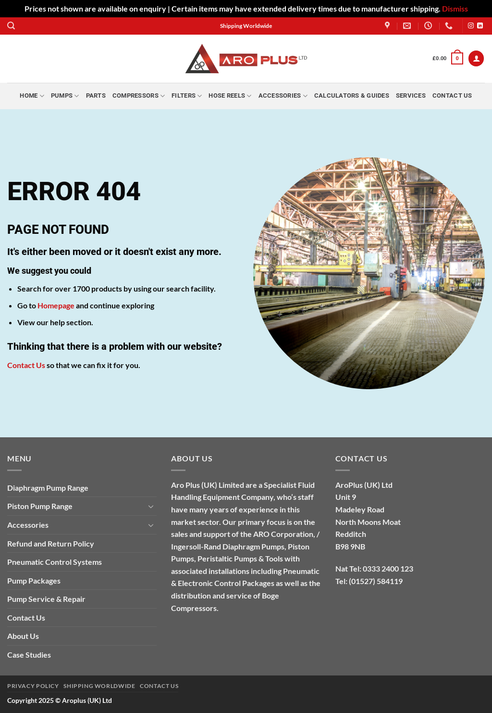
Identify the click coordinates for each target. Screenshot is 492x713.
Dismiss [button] (455, 8)
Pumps (65, 96)
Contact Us (452, 95)
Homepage (55, 305)
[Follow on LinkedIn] (480, 26)
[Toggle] (151, 506)
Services (411, 95)
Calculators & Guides (351, 95)
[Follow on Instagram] (471, 26)
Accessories (283, 96)
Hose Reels (230, 96)
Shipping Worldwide (99, 685)
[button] (11, 26)
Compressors (138, 96)
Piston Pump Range (40, 505)
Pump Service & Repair (46, 598)
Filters (187, 96)
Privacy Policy (33, 685)
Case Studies (29, 654)
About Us (23, 635)
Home (32, 96)
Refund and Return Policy (50, 543)
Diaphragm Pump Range (47, 487)
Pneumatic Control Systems (54, 561)
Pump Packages (34, 580)
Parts (96, 95)
